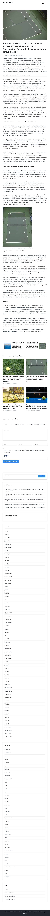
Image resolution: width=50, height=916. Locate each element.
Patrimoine (7, 847)
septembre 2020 (8, 736)
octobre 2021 (8, 694)
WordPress (25, 913)
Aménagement (8, 752)
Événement (7, 805)
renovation (7, 854)
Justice (6, 824)
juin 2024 (7, 593)
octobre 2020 (8, 733)
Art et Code (8, 2)
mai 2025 (7, 560)
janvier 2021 (7, 723)
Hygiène (6, 814)
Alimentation (7, 749)
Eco (5, 792)
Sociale (6, 870)
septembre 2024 (8, 583)
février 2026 (7, 537)
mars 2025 (7, 567)
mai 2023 (7, 632)
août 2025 (7, 550)
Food (6, 808)
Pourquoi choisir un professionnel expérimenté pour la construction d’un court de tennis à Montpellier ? (36, 406)
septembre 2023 (8, 622)
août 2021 (7, 701)
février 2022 (7, 681)
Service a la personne (9, 867)
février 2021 (7, 720)
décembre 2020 (8, 727)
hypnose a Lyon (8, 818)
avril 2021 (7, 714)
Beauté (6, 759)
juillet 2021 (7, 704)
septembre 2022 (8, 658)
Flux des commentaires (10, 896)
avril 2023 (7, 635)
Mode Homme (8, 834)
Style (6, 873)
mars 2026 (7, 534)
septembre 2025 (8, 547)
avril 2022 (7, 674)
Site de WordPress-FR (10, 899)
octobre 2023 (8, 619)
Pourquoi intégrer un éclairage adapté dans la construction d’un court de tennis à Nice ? (12, 406)
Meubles (7, 831)
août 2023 (7, 625)
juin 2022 (7, 668)
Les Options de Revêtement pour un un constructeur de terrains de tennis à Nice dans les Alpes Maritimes (13, 379)
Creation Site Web (9, 779)
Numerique (7, 841)
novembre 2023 (8, 616)
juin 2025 (7, 557)
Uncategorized (8, 876)
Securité (6, 863)
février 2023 (7, 642)
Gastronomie (7, 811)
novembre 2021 (8, 691)
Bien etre (7, 762)
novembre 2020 (8, 730)
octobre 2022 (8, 655)
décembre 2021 (8, 687)
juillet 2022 (7, 665)
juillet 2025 (7, 554)
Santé (6, 860)
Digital (6, 788)
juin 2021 (7, 707)
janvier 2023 (7, 645)
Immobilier (7, 821)
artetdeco (37, 331)
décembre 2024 (8, 573)
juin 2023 (7, 629)
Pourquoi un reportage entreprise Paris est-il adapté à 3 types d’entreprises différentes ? (25, 504)
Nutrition (6, 844)
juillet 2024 (7, 590)
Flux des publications (9, 892)
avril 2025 (7, 564)
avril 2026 (7, 531)
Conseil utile (7, 772)
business (7, 769)
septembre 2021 (8, 697)
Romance (7, 857)
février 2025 (7, 570)
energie (6, 798)
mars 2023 (7, 639)
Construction (12, 55)
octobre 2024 (8, 580)
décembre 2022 (8, 648)
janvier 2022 (7, 684)
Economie (7, 795)
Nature (6, 837)
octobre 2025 (8, 544)
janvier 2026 (7, 541)
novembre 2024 (8, 577)
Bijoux (6, 766)
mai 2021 (7, 710)
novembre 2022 (8, 652)
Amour (6, 756)
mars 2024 (7, 603)
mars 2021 (7, 717)
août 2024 (7, 586)
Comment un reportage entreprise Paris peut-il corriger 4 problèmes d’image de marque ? (25, 507)
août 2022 (7, 661)
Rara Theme (38, 911)
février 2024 (7, 606)
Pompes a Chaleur (9, 850)
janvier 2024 (7, 609)
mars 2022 (7, 678)
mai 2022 (7, 671)
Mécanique (7, 828)
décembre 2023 (8, 612)
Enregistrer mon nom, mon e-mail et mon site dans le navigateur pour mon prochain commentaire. (24, 451)
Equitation (7, 801)
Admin (7, 55)
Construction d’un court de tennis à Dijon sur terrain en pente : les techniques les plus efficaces (36, 378)
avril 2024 (7, 599)
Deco (6, 782)
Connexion (7, 889)
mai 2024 (7, 596)
